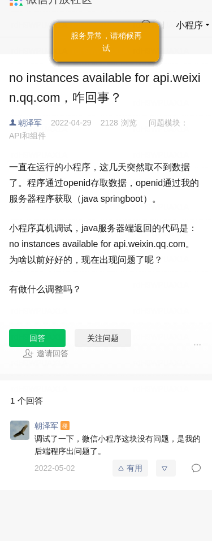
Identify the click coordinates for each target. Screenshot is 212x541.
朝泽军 (30, 122)
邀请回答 (45, 353)
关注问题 (103, 338)
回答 (37, 338)
